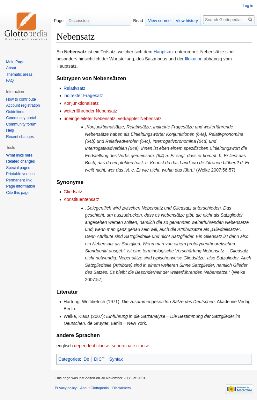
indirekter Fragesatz (83, 95)
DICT (99, 359)
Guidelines (15, 112)
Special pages (18, 167)
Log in (248, 6)
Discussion (79, 20)
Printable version (20, 174)
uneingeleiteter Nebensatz (89, 118)
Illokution (193, 58)
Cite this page (17, 192)
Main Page (15, 62)
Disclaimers (121, 388)
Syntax (116, 359)
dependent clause (91, 345)
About (11, 68)
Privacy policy (66, 388)
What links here (19, 155)
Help (10, 130)
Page (58, 20)
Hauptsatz (164, 51)
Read (138, 20)
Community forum (21, 124)
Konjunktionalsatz (81, 103)
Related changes (20, 161)
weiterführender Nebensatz (90, 110)
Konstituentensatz (81, 199)
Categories (69, 359)
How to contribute (21, 99)
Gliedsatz (72, 191)
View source (159, 20)
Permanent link (19, 180)
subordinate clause (131, 345)
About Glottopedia (94, 388)
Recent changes (20, 137)
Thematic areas (19, 74)
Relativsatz (74, 88)
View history (187, 20)
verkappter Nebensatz (140, 118)
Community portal (21, 118)
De (86, 359)
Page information (20, 186)
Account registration (23, 105)
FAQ (10, 80)
